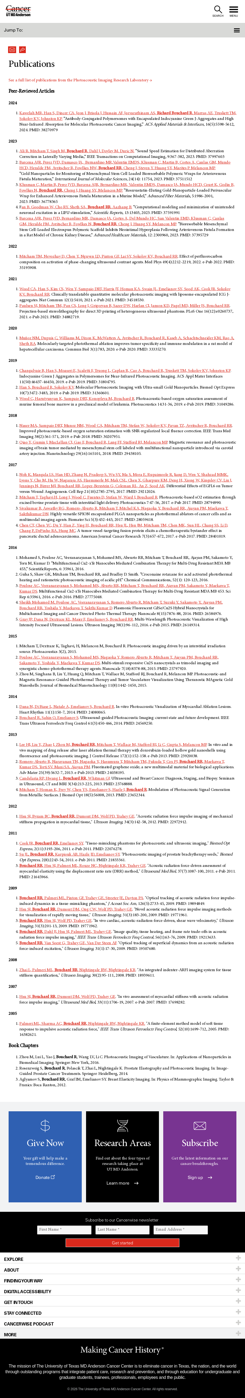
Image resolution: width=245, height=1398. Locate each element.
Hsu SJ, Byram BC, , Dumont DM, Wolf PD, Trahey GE (76, 816)
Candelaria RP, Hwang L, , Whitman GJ (64, 778)
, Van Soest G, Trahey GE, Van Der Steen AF (67, 943)
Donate (45, 1177)
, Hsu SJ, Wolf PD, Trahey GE (55, 921)
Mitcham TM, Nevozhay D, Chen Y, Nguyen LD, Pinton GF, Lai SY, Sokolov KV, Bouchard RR (98, 256)
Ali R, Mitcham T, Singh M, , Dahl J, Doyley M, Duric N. (76, 151)
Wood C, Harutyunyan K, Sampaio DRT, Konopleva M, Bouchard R (76, 399)
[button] (226, 30)
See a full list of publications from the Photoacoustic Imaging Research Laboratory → (80, 80)
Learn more (122, 1183)
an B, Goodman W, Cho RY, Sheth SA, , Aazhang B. (77, 207)
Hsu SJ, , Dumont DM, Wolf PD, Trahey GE (67, 997)
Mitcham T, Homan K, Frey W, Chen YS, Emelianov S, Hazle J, (83, 790)
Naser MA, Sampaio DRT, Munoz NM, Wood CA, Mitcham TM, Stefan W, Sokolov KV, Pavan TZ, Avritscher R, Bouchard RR (125, 426)
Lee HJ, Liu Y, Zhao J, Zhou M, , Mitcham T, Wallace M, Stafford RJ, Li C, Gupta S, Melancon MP (113, 745)
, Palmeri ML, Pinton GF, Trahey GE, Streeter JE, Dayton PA (81, 898)
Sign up (200, 1177)
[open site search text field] (218, 11)
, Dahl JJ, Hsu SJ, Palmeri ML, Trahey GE (65, 932)
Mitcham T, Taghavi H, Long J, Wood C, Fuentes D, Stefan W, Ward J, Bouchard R (88, 497)
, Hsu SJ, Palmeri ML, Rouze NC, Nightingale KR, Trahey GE (82, 866)
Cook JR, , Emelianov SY (51, 843)
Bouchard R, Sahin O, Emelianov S (49, 718)
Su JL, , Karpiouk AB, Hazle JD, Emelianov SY (69, 854)
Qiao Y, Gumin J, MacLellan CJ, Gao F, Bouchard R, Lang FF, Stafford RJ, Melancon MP (93, 442)
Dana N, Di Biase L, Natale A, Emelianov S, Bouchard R (66, 707)
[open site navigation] (234, 11)
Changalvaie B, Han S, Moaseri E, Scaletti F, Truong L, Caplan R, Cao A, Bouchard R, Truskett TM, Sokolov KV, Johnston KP (124, 371)
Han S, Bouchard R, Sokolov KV (46, 387)
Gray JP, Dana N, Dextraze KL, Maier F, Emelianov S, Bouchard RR (76, 619)
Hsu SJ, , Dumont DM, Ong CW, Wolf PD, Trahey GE (75, 909)
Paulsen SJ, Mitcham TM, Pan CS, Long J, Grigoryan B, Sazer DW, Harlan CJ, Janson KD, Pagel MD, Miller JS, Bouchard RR (124, 306)
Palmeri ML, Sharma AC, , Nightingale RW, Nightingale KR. (82, 1024)
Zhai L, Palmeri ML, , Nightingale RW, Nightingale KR (77, 970)
